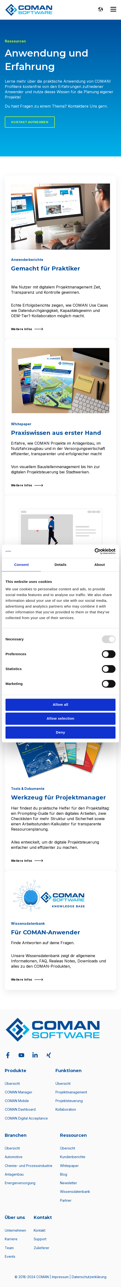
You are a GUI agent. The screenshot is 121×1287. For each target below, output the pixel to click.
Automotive (13, 1157)
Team (9, 1248)
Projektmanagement (71, 1092)
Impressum (61, 1277)
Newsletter (68, 1183)
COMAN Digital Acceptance (26, 1118)
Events (10, 1256)
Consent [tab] (21, 565)
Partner (66, 1200)
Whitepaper (69, 1166)
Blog (63, 1174)
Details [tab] (60, 565)
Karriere (11, 1239)
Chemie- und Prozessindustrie (28, 1166)
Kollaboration (65, 1109)
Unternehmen (15, 1230)
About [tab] (99, 565)
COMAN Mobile (17, 1101)
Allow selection (60, 718)
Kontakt (39, 1230)
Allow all (60, 704)
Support (40, 1239)
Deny (60, 732)
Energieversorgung (20, 1183)
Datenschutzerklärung (89, 1277)
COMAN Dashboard (20, 1109)
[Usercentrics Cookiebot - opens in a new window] (95, 551)
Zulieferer (41, 1248)
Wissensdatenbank (75, 1191)
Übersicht (12, 1083)
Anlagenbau (14, 1174)
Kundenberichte (72, 1157)
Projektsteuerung (69, 1101)
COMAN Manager (18, 1092)
